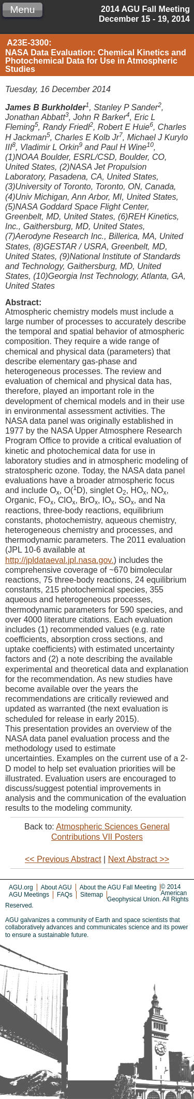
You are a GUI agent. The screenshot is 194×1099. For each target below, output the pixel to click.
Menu (22, 9)
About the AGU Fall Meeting (118, 887)
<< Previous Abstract (63, 859)
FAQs (64, 894)
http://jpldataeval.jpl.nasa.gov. (59, 560)
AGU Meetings (29, 894)
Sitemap (91, 894)
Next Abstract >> (138, 859)
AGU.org (21, 887)
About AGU (56, 887)
